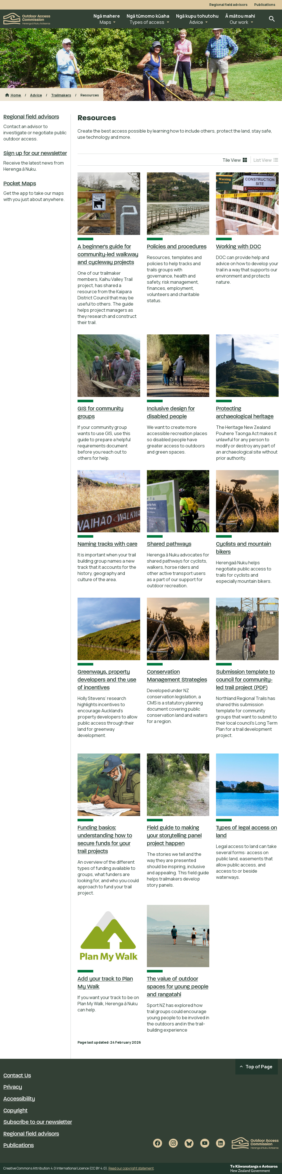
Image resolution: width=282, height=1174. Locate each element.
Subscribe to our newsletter (37, 1122)
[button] (106, 19)
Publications (264, 5)
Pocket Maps (19, 184)
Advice (36, 95)
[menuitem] (235, 159)
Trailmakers (61, 95)
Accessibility (19, 1099)
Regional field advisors (228, 5)
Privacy (12, 1087)
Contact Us (17, 1076)
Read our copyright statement (131, 1168)
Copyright (15, 1111)
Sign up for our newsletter (35, 153)
